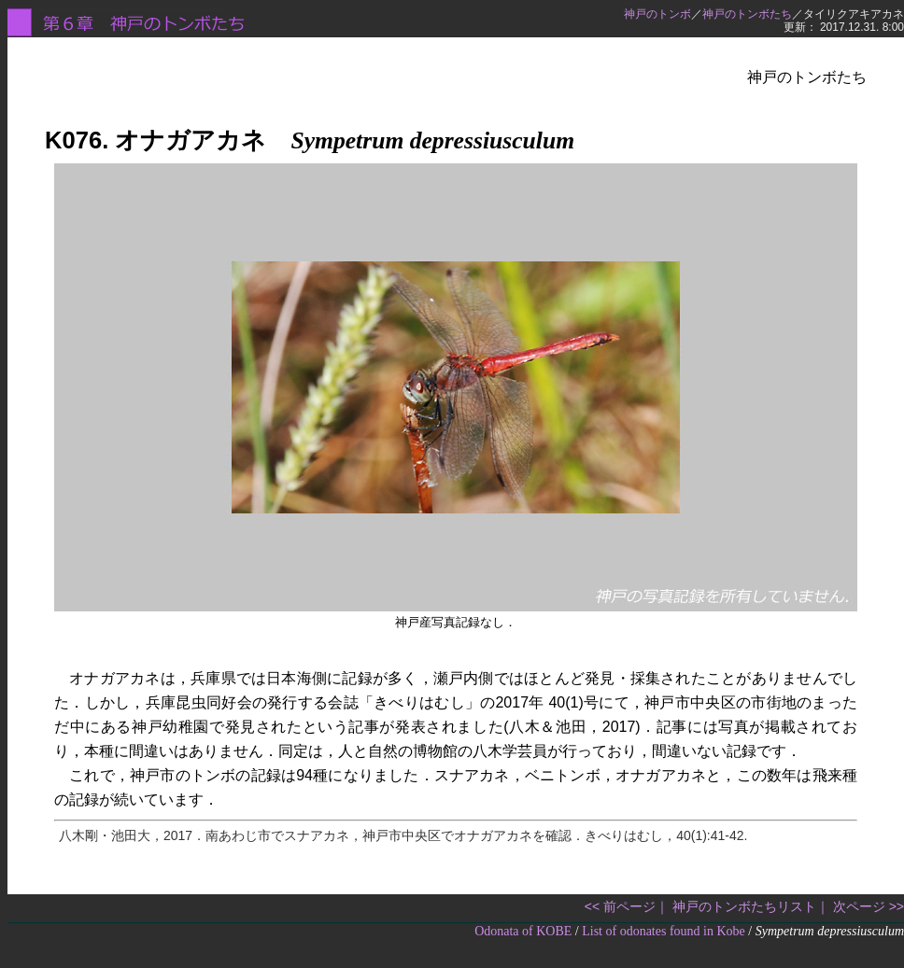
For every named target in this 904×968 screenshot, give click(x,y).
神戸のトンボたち (747, 14)
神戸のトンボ (657, 14)
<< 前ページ (620, 906)
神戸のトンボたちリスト (744, 906)
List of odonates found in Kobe (663, 931)
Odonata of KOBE (523, 931)
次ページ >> (868, 906)
